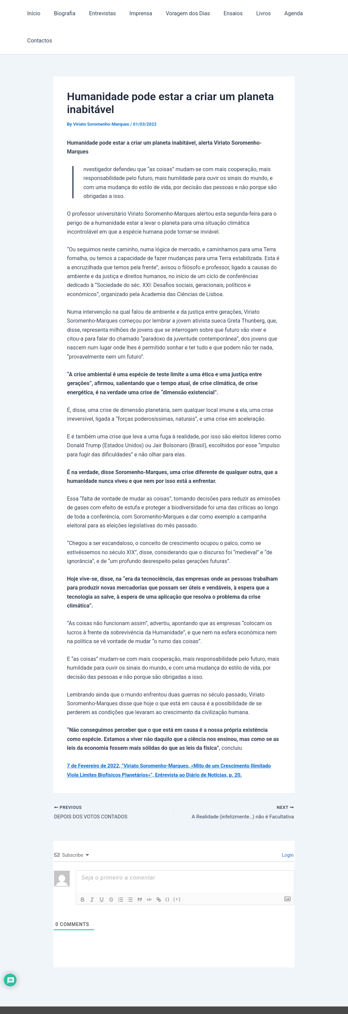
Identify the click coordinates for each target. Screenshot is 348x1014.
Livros (248, 13)
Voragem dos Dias (178, 13)
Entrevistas (97, 13)
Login (287, 828)
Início (34, 13)
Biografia (62, 13)
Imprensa (133, 13)
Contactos (307, 13)
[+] (177, 872)
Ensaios (220, 13)
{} (167, 872)
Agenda (275, 13)
